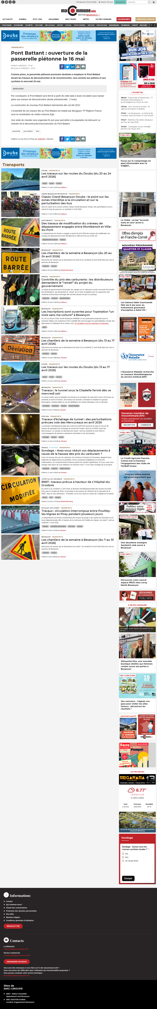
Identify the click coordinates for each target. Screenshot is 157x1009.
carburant (46, 298)
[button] (149, 2)
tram (37, 131)
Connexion (145, 425)
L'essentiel (137, 92)
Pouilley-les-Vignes (50, 508)
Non (126, 857)
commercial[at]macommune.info (17, 955)
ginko (44, 327)
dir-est (45, 497)
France (44, 277)
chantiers (46, 266)
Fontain (45, 416)
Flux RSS (10, 914)
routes (52, 183)
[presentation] (121, 619)
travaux (58, 183)
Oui (126, 854)
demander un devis (17, 962)
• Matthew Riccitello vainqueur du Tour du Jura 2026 (137, 121)
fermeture (55, 406)
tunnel (61, 437)
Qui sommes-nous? (14, 905)
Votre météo (137, 772)
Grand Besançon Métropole (54, 194)
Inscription (129, 425)
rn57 (51, 497)
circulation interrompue (58, 526)
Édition (82, 15)
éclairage (46, 437)
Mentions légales (13, 917)
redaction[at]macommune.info (16, 949)
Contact (9, 901)
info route (71, 526)
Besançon (46, 250)
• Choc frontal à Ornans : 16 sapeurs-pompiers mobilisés (135, 108)
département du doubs (50, 240)
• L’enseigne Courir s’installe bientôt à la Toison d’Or (135, 128)
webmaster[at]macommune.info (17, 976)
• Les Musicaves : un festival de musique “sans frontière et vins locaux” (137, 114)
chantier (45, 526)
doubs (45, 183)
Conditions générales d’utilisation (20, 920)
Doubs (44, 170)
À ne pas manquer (137, 605)
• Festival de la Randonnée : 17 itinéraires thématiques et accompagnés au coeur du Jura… (137, 100)
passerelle (16, 131)
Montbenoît (47, 220)
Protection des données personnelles (21, 911)
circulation (46, 406)
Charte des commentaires (16, 908)
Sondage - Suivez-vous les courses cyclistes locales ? (135, 848)
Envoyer (128, 878)
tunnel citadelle (74, 406)
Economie (53, 448)
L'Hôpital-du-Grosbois (51, 479)
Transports (17, 47)
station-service (65, 468)
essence (54, 298)
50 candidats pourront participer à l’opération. (92, 323)
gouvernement (65, 298)
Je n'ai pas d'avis (131, 861)
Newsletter (13, 926)
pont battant (28, 131)
